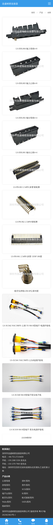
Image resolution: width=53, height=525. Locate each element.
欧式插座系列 (28, 498)
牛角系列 (6, 489)
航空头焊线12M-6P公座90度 (26, 291)
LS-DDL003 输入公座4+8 (26, 83)
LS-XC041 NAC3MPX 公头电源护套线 (26, 360)
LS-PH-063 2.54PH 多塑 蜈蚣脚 (26, 187)
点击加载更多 (26, 438)
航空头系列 (7, 498)
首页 (33, 13)
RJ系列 (25, 493)
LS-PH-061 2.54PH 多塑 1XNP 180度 (26, 256)
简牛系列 (26, 485)
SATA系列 (26, 502)
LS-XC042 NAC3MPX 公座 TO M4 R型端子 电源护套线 (26, 326)
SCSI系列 (26, 489)
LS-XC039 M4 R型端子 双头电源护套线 (26, 430)
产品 (41, 13)
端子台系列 (7, 493)
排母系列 (6, 485)
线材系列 (6, 506)
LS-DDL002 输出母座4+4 (26, 118)
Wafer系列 (6, 502)
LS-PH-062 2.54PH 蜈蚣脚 (27, 222)
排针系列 (26, 481)
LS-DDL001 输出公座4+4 (26, 152)
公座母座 (6, 481)
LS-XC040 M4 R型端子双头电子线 (26, 395)
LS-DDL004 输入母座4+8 (26, 49)
